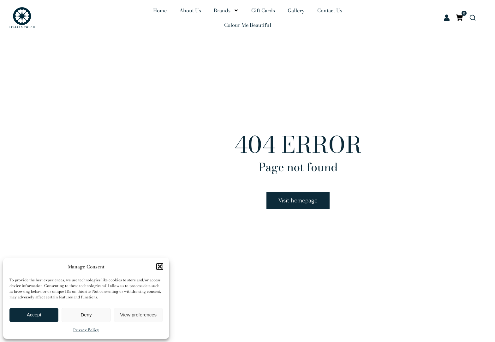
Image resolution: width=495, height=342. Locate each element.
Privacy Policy (86, 330)
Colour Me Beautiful (247, 25)
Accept (34, 314)
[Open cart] (459, 18)
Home (160, 10)
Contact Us (329, 10)
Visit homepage (298, 200)
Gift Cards (263, 10)
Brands (226, 10)
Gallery (296, 10)
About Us (190, 10)
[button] (160, 266)
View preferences (138, 314)
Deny (86, 314)
